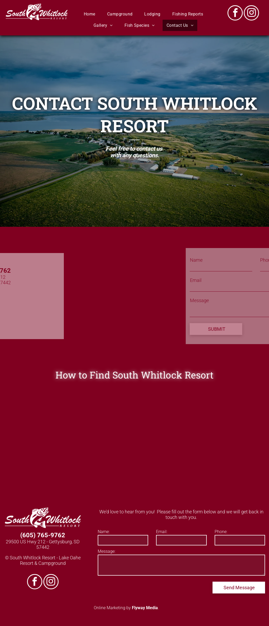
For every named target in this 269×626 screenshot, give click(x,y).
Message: (106, 551)
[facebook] (235, 13)
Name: (104, 531)
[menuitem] (91, 14)
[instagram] (251, 13)
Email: (161, 531)
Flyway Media (145, 607)
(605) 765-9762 (42, 535)
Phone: (221, 531)
